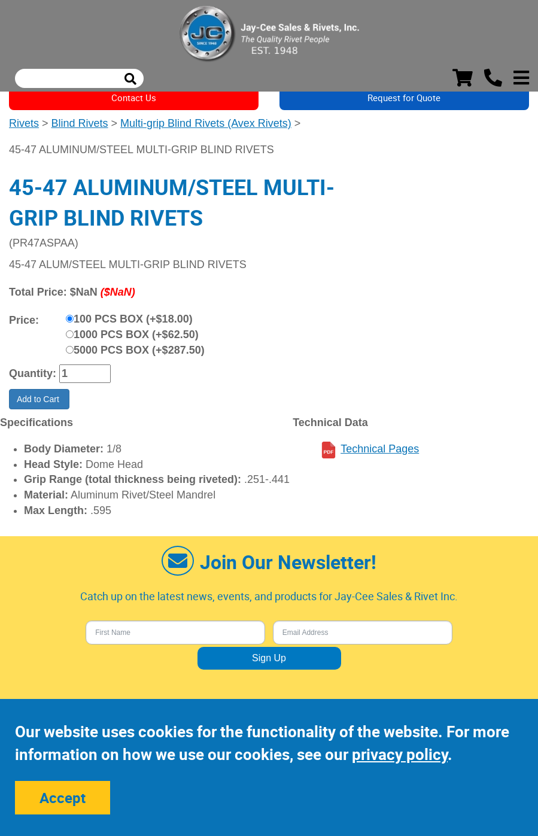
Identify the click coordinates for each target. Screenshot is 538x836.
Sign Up (269, 658)
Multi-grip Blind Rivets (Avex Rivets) (205, 123)
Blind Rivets (79, 123)
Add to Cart (39, 399)
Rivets (24, 123)
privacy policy (400, 754)
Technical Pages (380, 449)
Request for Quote (403, 98)
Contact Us (133, 98)
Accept (62, 797)
